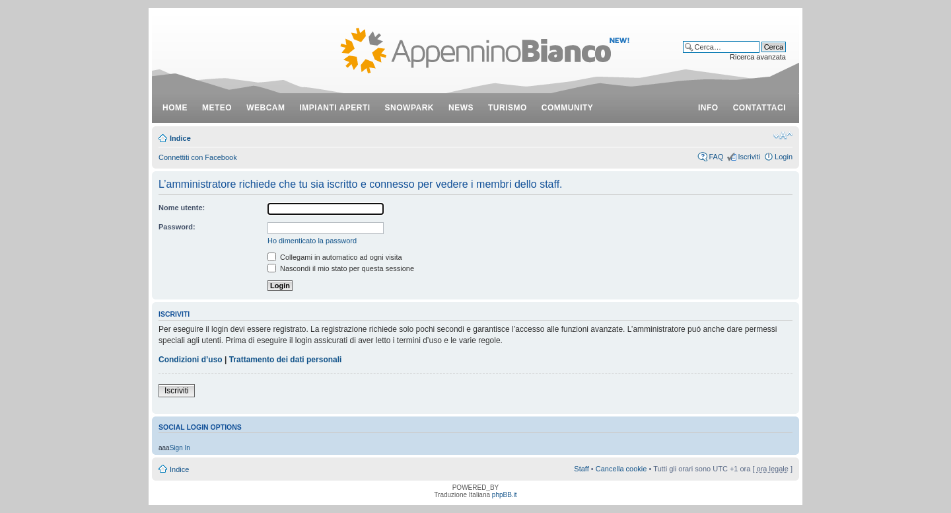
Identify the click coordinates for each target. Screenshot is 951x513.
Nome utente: (181, 208)
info (708, 107)
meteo (217, 107)
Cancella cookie (621, 469)
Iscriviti (749, 157)
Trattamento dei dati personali (285, 359)
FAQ (716, 157)
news (461, 107)
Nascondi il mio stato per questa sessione (340, 268)
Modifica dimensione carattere (782, 135)
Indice (180, 138)
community (568, 107)
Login (783, 157)
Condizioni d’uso (190, 359)
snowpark (409, 107)
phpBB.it (504, 494)
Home (175, 107)
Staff (581, 469)
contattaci (759, 107)
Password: (176, 227)
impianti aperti (335, 107)
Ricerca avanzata (758, 57)
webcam (265, 107)
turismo (507, 107)
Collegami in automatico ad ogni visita (334, 257)
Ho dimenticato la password (312, 241)
